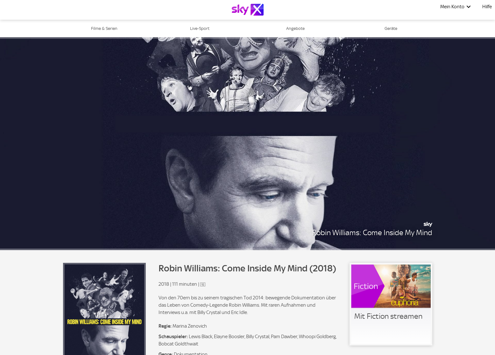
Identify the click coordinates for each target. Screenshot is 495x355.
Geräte (391, 28)
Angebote (295, 28)
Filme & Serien (104, 28)
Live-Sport (199, 28)
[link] (391, 304)
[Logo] (248, 10)
